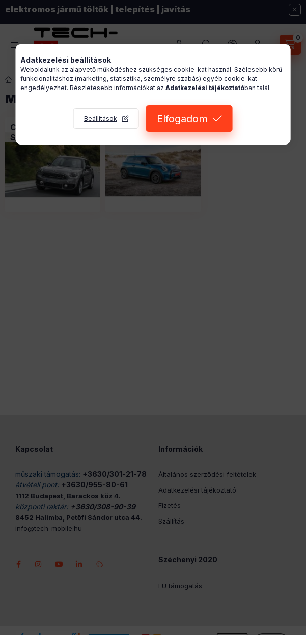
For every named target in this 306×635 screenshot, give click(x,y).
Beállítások (100, 118)
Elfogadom (182, 118)
